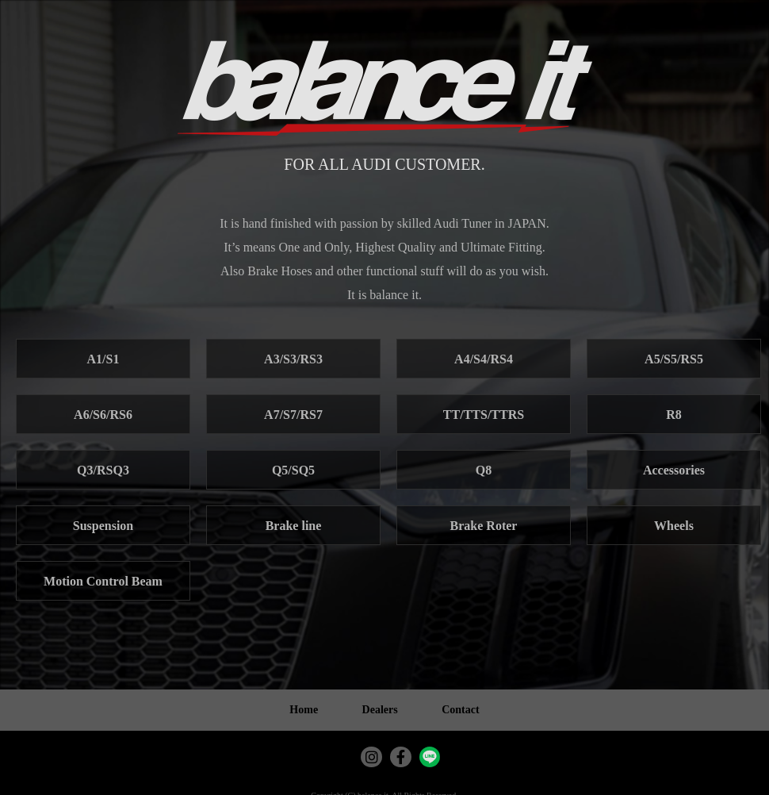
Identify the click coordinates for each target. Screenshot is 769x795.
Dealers (380, 710)
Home (303, 710)
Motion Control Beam (103, 581)
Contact (460, 710)
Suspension (103, 525)
